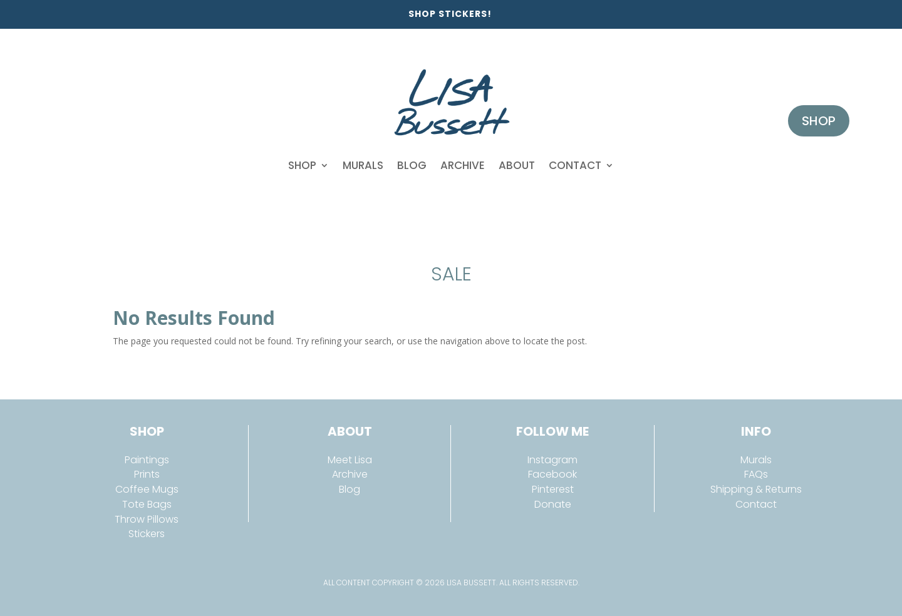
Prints (147, 474)
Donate (552, 504)
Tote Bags (147, 504)
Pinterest (553, 489)
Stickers (146, 533)
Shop (302, 165)
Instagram (552, 460)
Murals (363, 165)
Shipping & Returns (756, 489)
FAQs (756, 474)
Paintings (147, 460)
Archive (462, 165)
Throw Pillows (147, 519)
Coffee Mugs (147, 489)
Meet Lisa (350, 460)
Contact (575, 165)
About (517, 165)
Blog (412, 165)
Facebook (552, 474)
